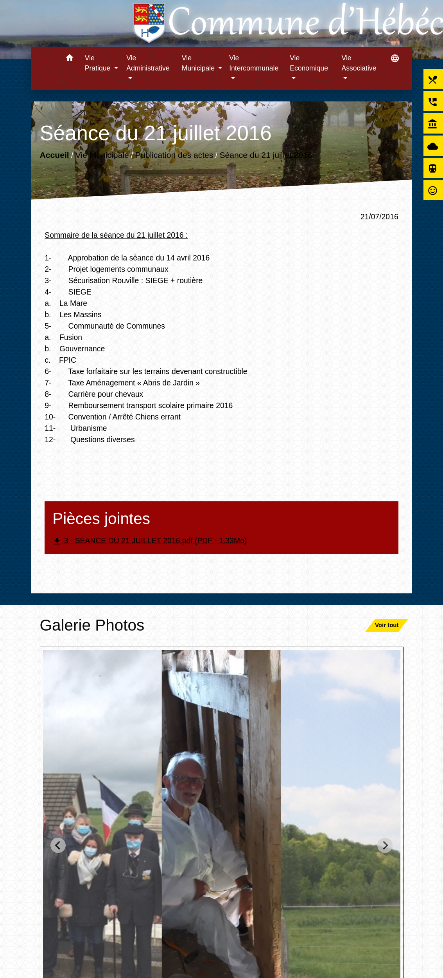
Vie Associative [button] (358, 63)
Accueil (54, 154)
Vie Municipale (102, 154)
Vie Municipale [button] (199, 63)
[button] (69, 59)
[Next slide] (385, 845)
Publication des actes (174, 154)
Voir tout (387, 625)
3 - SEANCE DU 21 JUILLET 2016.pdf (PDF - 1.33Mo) (149, 541)
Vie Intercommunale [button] (253, 63)
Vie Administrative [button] (148, 63)
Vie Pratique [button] (98, 63)
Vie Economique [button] (309, 63)
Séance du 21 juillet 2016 (266, 154)
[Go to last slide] (58, 845)
